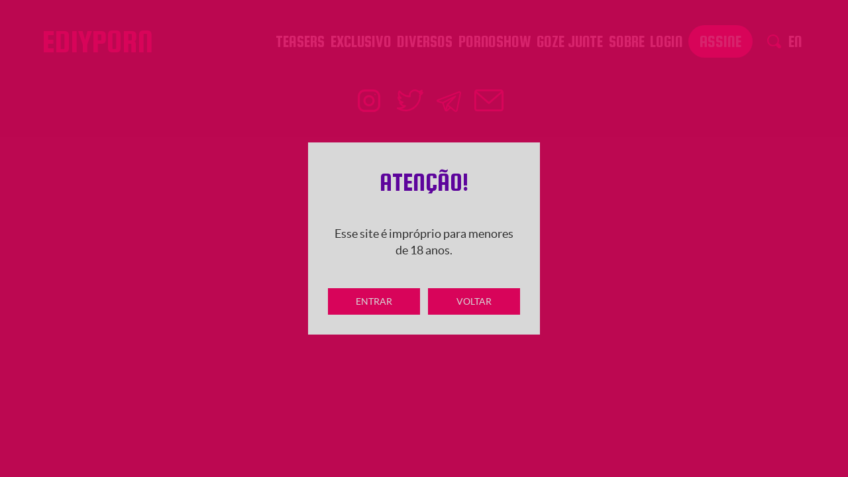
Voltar (474, 301)
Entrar (374, 301)
